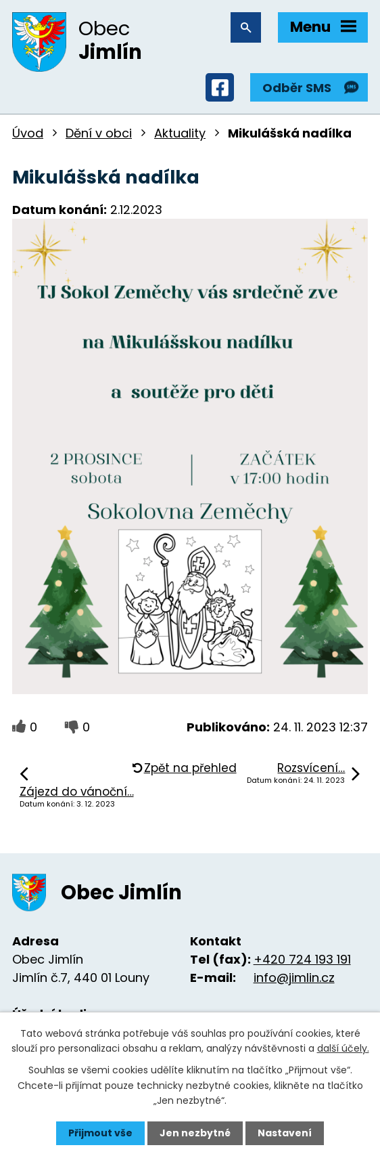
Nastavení (285, 1133)
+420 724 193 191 (302, 959)
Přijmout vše (100, 1133)
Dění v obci (99, 133)
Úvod (27, 133)
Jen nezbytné (195, 1133)
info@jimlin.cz (294, 977)
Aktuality (180, 133)
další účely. (343, 1048)
